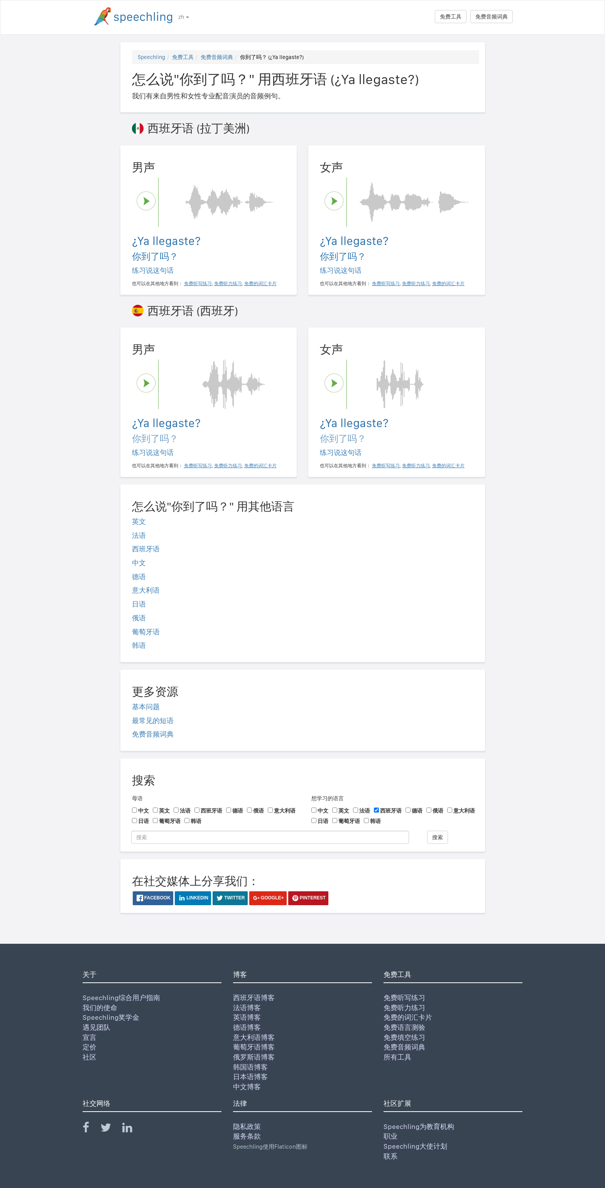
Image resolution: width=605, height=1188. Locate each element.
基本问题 (146, 707)
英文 (139, 521)
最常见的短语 (153, 721)
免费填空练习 (404, 1037)
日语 (139, 604)
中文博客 (247, 1087)
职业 (390, 1136)
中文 (139, 563)
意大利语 (146, 590)
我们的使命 (100, 1008)
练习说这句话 (153, 270)
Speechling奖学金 (111, 1017)
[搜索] (270, 837)
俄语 (139, 618)
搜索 (437, 837)
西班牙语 (146, 549)
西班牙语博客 (254, 998)
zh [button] (183, 17)
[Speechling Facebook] (91, 1129)
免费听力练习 (404, 1008)
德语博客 (247, 1027)
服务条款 (247, 1136)
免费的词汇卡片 (408, 1017)
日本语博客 (250, 1077)
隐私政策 (247, 1126)
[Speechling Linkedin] (132, 1129)
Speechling (151, 57)
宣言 (89, 1037)
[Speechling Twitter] (110, 1129)
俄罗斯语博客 (254, 1057)
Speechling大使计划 (415, 1146)
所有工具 (397, 1057)
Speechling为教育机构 (419, 1126)
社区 (89, 1057)
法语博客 (247, 1008)
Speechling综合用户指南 (121, 998)
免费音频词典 (491, 17)
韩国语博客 (250, 1067)
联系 (390, 1156)
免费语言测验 (404, 1027)
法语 (139, 535)
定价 (89, 1047)
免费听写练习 (404, 998)
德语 (139, 577)
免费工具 (450, 17)
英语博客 (247, 1017)
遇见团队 (96, 1027)
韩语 (139, 645)
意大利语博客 (254, 1037)
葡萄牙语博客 (254, 1047)
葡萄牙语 (146, 632)
